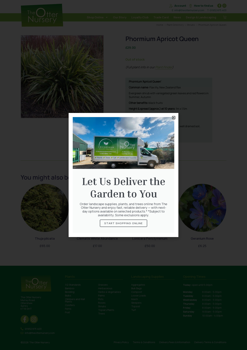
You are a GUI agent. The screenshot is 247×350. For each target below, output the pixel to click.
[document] (123, 175)
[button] (173, 117)
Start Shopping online (123, 223)
